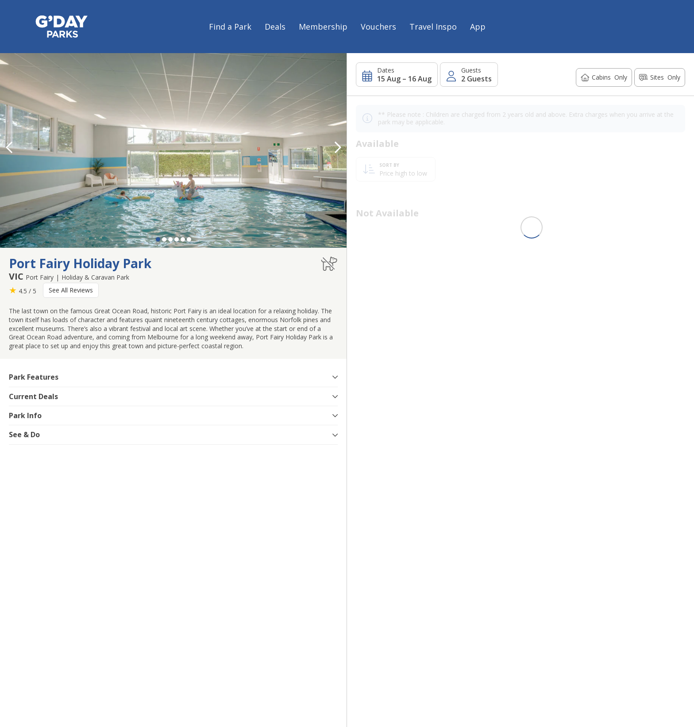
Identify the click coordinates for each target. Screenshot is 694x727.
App (478, 26)
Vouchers (378, 26)
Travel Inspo (433, 26)
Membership (323, 26)
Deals (275, 26)
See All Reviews (71, 290)
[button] (337, 147)
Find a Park (230, 26)
